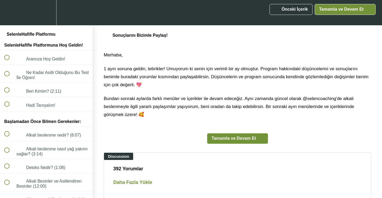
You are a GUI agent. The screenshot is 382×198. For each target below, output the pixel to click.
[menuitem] (46, 12)
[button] (10, 12)
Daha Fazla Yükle (132, 182)
